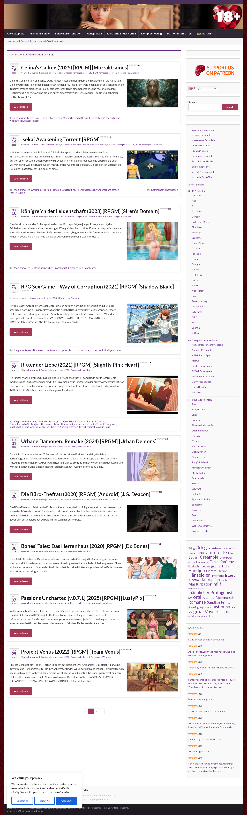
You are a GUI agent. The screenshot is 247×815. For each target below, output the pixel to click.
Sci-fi (194, 317)
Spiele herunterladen (68, 33)
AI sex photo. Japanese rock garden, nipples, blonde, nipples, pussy (212, 653)
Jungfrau (67, 189)
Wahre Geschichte (202, 525)
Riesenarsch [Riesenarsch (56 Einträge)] (225, 597)
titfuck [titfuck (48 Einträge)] (230, 607)
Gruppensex (198, 457)
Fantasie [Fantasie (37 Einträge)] (193, 566)
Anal (194, 200)
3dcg (16, 421)
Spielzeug (197, 504)
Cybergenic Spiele (201, 134)
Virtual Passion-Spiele (203, 171)
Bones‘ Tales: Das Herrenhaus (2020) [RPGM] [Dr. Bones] (91, 546)
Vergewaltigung (111, 118)
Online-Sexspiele (201, 145)
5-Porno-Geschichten (200, 399)
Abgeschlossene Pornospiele (207, 344)
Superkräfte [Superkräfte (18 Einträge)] (205, 607)
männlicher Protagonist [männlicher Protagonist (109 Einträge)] (210, 592)
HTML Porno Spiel (201, 355)
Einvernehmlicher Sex (203, 425)
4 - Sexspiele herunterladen (31, 41)
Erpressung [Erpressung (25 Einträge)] (202, 562)
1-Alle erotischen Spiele (49, 144)
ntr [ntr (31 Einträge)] (190, 597)
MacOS (88, 72)
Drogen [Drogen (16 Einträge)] (191, 562)
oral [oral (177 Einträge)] (197, 597)
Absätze (196, 195)
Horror (44, 118)
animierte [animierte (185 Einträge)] (216, 552)
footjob (46, 189)
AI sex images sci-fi (198, 751)
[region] (44, 790)
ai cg (15, 118)
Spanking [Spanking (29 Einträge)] (193, 607)
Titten (195, 332)
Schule (195, 483)
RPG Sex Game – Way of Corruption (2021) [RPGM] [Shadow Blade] (97, 287)
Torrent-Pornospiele (119, 72)
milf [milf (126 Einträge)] (217, 584)
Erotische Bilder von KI (121, 33)
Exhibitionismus (77, 421)
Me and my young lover (200, 699)
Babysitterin (198, 409)
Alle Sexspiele (15, 33)
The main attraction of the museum (207, 711)
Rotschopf (197, 306)
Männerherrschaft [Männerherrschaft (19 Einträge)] (196, 588)
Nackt (195, 285)
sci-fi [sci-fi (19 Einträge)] (230, 603)
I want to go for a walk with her (204, 739)
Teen (194, 515)
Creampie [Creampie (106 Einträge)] (209, 557)
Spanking (89, 118)
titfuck (13, 192)
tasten (98, 118)
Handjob (56, 189)
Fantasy (196, 435)
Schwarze (197, 311)
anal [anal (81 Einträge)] (201, 553)
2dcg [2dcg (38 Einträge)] (191, 548)
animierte (24, 118)
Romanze (73, 267)
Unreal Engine (199, 387)
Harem (56, 424)
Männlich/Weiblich (201, 467)
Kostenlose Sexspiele (117, 144)
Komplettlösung (151, 33)
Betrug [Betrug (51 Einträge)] (193, 557)
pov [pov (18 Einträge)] (212, 598)
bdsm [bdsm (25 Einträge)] (231, 553)
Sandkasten (84, 189)
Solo (194, 322)
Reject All (44, 800)
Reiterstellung (199, 301)
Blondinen (197, 227)
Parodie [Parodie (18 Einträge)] (206, 598)
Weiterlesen (21, 106)
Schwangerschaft (101, 189)
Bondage (196, 232)
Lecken (195, 280)
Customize (22, 800)
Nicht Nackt (198, 290)
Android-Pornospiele (74, 72)
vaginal (21, 192)
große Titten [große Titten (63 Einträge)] (221, 566)
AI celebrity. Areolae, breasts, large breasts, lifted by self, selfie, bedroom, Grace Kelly (211, 725)
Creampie (36, 189)
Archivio (29, 72)
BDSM (195, 414)
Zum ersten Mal (200, 531)
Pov (194, 295)
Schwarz (196, 488)
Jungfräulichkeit (200, 462)
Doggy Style (198, 243)
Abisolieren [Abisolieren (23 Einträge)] (229, 548)
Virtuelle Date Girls (202, 177)
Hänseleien (38, 350)
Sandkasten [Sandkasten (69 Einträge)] (216, 602)
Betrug (52, 421)
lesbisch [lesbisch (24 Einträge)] (225, 580)
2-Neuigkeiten (196, 184)
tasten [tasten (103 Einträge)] (218, 607)
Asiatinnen (197, 211)
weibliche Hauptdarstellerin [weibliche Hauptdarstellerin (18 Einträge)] (201, 616)
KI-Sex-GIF (198, 274)
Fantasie (35, 118)
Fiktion (195, 441)
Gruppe (196, 264)
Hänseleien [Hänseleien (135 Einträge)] (199, 575)
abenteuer (25, 350)
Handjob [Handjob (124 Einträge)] (196, 570)
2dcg (16, 189)
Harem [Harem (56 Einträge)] (211, 571)
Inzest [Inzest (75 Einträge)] (230, 575)
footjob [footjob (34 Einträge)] (205, 566)
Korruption (55, 118)
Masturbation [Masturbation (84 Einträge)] (200, 584)
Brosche (196, 420)
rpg (81, 267)
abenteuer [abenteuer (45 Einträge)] (215, 548)
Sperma (196, 327)
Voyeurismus (114, 350)
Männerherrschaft (73, 118)
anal (34, 421)
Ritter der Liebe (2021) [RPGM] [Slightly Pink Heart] (86, 365)
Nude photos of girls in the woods (206, 639)
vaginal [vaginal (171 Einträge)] (196, 611)
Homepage (12, 41)
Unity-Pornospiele (201, 381)
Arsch (195, 206)
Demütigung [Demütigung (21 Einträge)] (225, 558)
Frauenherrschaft (19, 424)
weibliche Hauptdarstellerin (24, 120)
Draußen (196, 248)
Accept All (66, 800)
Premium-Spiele (39, 33)
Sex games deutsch (202, 156)
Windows (134, 72)
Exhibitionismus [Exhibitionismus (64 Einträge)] (222, 562)
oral (75, 189)
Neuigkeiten (94, 33)
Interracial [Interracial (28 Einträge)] (218, 575)
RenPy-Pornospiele (202, 365)
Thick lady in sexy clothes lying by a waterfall (212, 667)
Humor (65, 424)
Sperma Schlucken (201, 499)
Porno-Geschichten (179, 33)
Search (192, 102)
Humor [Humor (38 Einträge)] (222, 571)
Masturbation (76, 350)
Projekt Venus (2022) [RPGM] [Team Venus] (76, 651)
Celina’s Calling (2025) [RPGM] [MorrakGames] (80, 67)
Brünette (197, 237)
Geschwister (199, 451)
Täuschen (197, 509)
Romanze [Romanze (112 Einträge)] (197, 602)
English (196, 88)
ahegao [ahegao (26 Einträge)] (192, 553)
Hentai (195, 269)
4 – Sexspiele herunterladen (203, 340)
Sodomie (196, 494)
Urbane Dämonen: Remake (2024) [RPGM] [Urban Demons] (94, 441)
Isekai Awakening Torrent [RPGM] (66, 139)
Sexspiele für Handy (202, 161)
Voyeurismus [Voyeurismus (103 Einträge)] (217, 612)
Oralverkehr (198, 478)
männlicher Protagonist (54, 267)
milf (27, 426)
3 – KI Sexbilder (196, 191)
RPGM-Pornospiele (101, 72)
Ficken (195, 258)
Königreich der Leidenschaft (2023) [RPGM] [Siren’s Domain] (96, 211)
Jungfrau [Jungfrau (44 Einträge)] (194, 580)
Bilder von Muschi (201, 221)
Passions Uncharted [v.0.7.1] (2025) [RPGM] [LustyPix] (88, 598)
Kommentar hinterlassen (164, 189)
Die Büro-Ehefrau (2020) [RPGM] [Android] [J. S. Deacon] (91, 494)
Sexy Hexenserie (201, 166)
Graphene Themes (34, 811)
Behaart (196, 216)
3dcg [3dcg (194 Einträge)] (201, 547)
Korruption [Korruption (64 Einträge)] (211, 579)
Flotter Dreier (199, 446)
